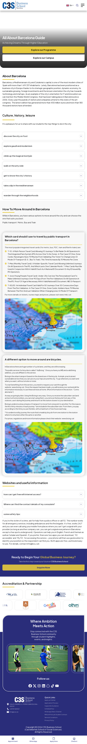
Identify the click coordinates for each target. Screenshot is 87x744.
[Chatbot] (74, 738)
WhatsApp (33, 741)
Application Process (51, 703)
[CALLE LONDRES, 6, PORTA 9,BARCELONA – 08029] (8, 704)
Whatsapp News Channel (53, 711)
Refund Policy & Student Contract (56, 714)
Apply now (54, 741)
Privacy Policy (49, 720)
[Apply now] (54, 738)
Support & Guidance (51, 706)
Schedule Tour (49, 709)
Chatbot (74, 741)
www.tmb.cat (65, 400)
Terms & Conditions (51, 717)
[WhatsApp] (33, 738)
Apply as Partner (50, 700)
